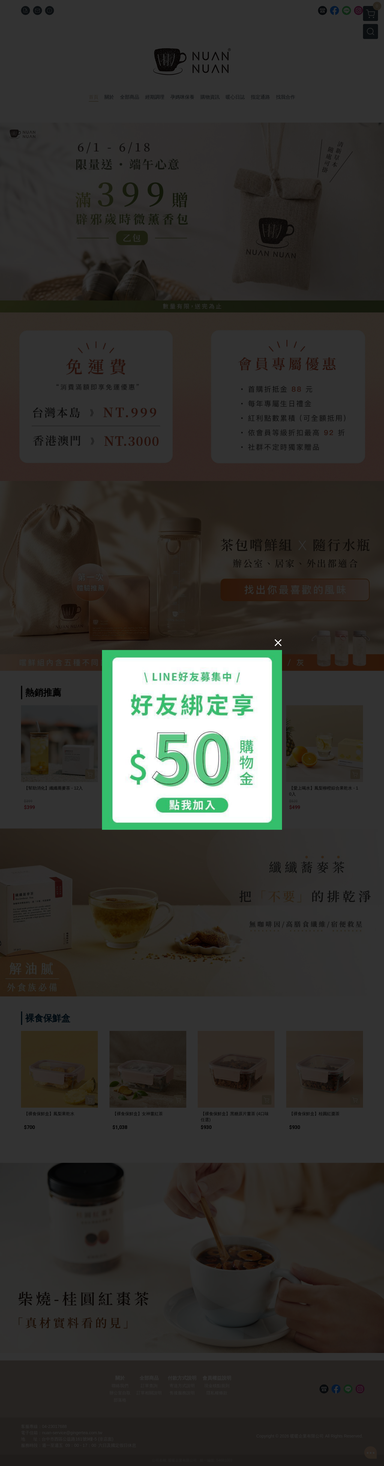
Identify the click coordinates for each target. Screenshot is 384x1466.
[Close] (278, 642)
